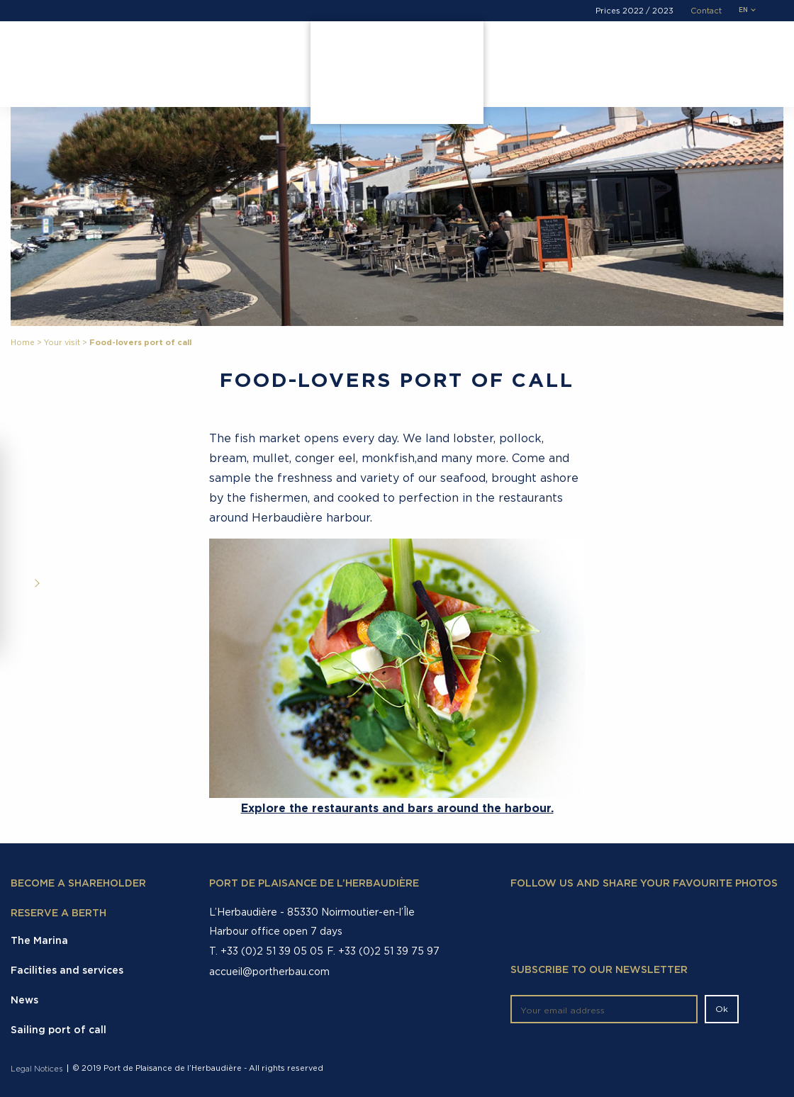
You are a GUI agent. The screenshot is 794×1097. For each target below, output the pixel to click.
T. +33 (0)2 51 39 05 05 (266, 951)
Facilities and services (165, 52)
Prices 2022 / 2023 (634, 11)
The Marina (63, 52)
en (743, 10)
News (24, 1001)
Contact (706, 11)
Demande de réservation (654, 56)
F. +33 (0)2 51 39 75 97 (383, 951)
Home (23, 342)
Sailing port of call (58, 1030)
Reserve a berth (58, 913)
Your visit (265, 52)
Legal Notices (36, 1069)
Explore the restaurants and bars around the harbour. (397, 807)
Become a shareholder (78, 884)
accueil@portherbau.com (269, 971)
